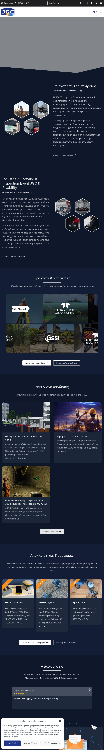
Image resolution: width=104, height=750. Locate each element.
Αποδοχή (12, 743)
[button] (60, 721)
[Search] (80, 3)
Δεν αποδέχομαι (30, 743)
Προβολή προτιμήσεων (51, 743)
